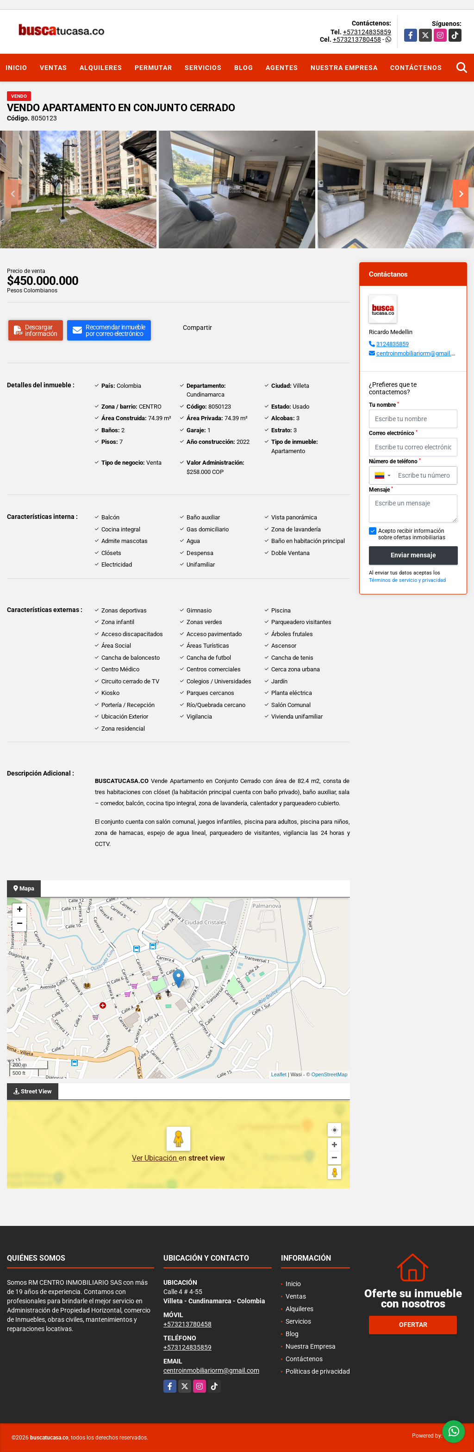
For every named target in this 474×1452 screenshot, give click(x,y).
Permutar (153, 67)
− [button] (20, 924)
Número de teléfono (395, 461)
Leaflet (279, 1074)
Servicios (203, 67)
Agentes (282, 67)
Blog (243, 67)
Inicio (16, 67)
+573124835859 (367, 32)
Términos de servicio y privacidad (407, 580)
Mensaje (381, 489)
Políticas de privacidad (318, 1371)
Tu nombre (384, 405)
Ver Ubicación (155, 1158)
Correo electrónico (393, 433)
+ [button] (20, 910)
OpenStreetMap (330, 1074)
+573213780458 (357, 39)
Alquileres (101, 67)
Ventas (53, 67)
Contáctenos (416, 67)
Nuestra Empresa (344, 67)
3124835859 (392, 344)
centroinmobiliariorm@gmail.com (419, 353)
